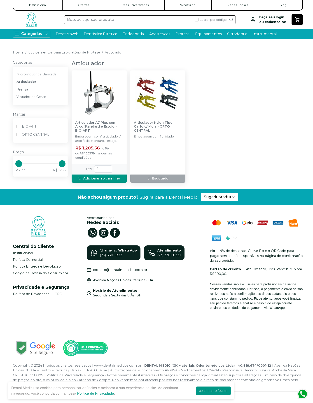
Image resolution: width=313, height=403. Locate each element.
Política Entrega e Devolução (37, 266)
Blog (283, 5)
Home (18, 52)
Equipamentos (208, 34)
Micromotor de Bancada (36, 74)
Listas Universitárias (135, 5)
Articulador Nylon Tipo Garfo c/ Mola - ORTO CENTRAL (153, 127)
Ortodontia (237, 34)
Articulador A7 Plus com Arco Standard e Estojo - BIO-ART (96, 127)
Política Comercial (28, 260)
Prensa (22, 89)
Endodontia (133, 34)
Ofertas (83, 5)
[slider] (18, 163)
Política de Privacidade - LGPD (37, 294)
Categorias (31, 34)
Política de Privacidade (95, 393)
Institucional (38, 5)
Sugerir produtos (219, 197)
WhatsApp (188, 5)
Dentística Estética (100, 34)
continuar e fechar (213, 391)
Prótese (182, 34)
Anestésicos (159, 34)
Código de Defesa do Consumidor (40, 273)
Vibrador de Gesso (31, 97)
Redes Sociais (237, 5)
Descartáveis (67, 34)
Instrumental (265, 34)
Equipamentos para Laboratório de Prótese (64, 52)
